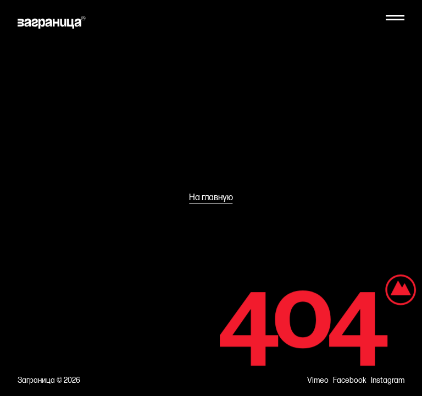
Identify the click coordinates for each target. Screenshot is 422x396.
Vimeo (318, 380)
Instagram (387, 380)
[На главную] (52, 22)
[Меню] (395, 17)
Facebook (350, 380)
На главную (210, 198)
